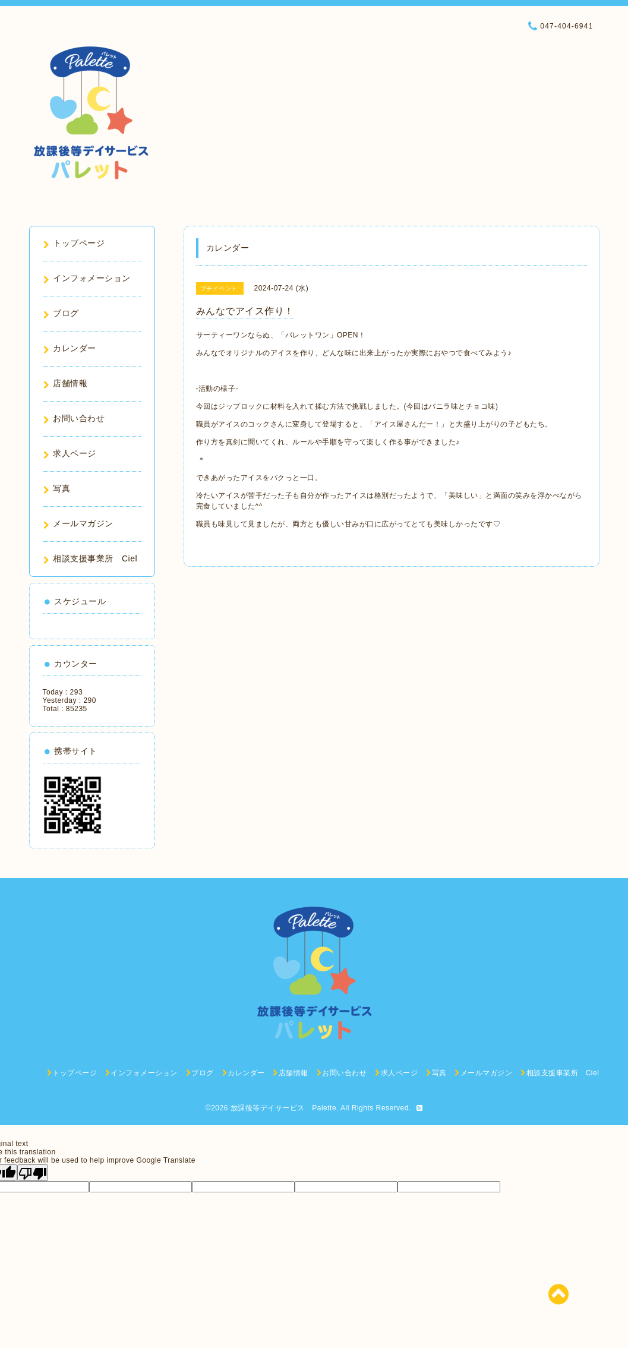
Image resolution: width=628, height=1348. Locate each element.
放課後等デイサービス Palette (283, 1108)
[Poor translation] (32, 1172)
